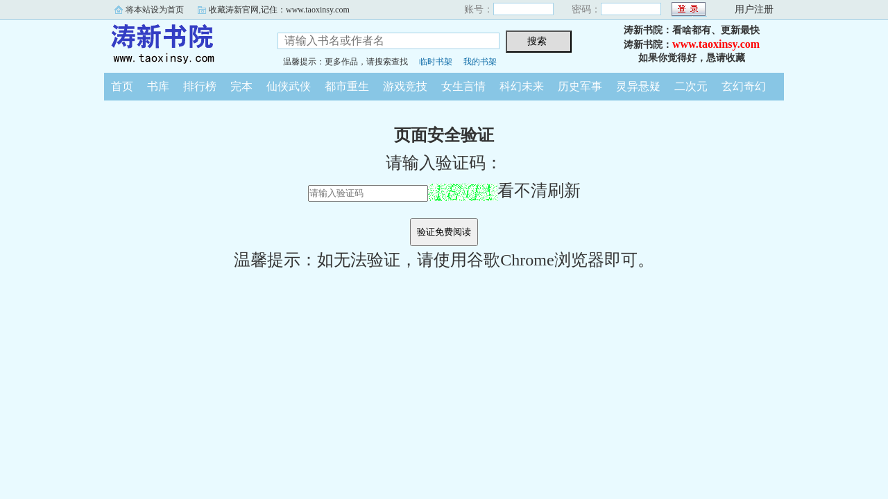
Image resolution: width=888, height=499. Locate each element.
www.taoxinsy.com (716, 44)
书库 (158, 86)
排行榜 (199, 86)
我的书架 (480, 62)
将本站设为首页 (155, 10)
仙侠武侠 (288, 86)
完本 (241, 86)
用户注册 (754, 9)
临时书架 (435, 62)
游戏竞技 (405, 86)
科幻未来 (522, 86)
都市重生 (347, 86)
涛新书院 (180, 44)
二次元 (691, 86)
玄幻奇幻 (744, 86)
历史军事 (580, 86)
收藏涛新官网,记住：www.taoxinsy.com (279, 10)
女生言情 (463, 86)
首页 (122, 86)
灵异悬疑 (638, 86)
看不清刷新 (504, 191)
